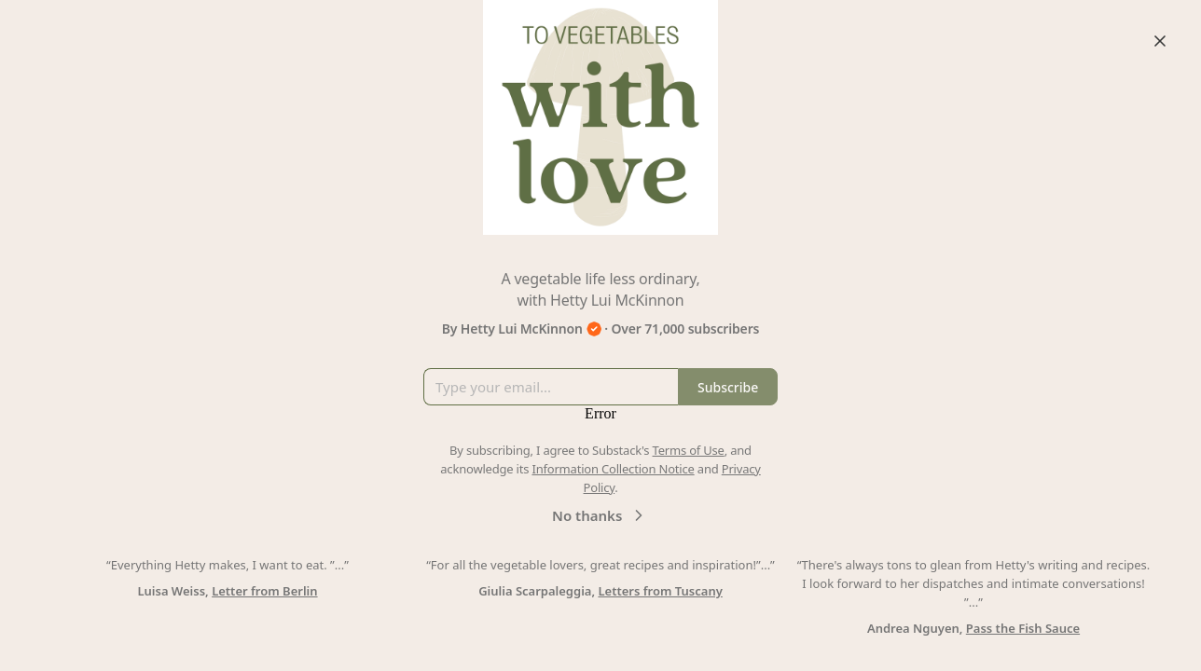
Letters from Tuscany (660, 590)
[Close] (1160, 41)
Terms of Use (689, 450)
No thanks (600, 515)
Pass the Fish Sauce (1023, 628)
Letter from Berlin (264, 590)
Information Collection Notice (612, 468)
